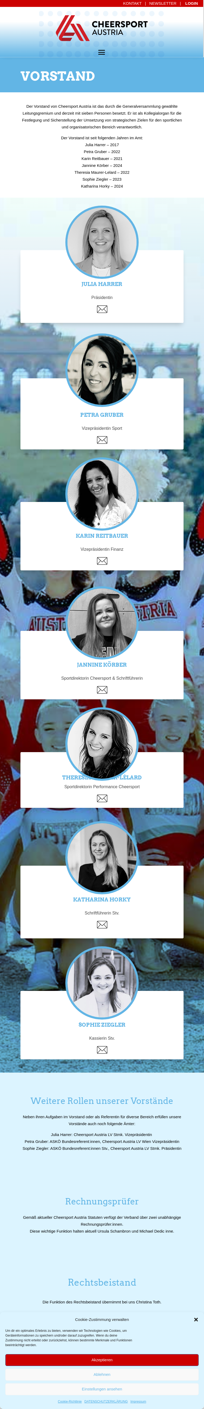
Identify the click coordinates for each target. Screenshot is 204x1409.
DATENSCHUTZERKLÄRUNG (106, 1401)
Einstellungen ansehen (102, 1389)
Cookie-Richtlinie (70, 1401)
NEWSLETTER (163, 3)
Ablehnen (102, 1374)
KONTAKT (132, 3)
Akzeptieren (101, 1360)
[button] (196, 1319)
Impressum (138, 1401)
